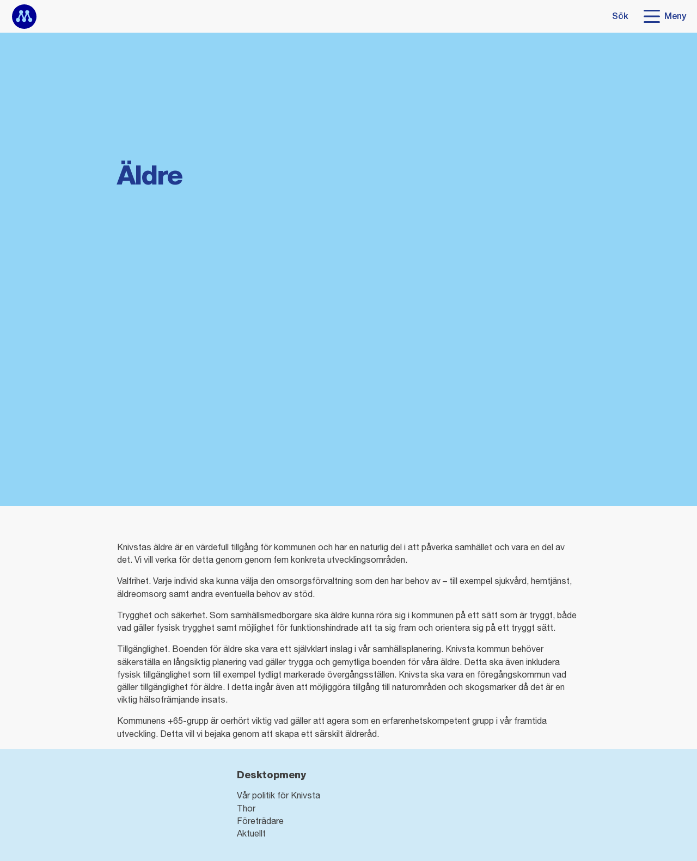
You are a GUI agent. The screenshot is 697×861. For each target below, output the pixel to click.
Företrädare (260, 821)
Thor (246, 808)
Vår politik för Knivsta (278, 795)
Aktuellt (251, 833)
